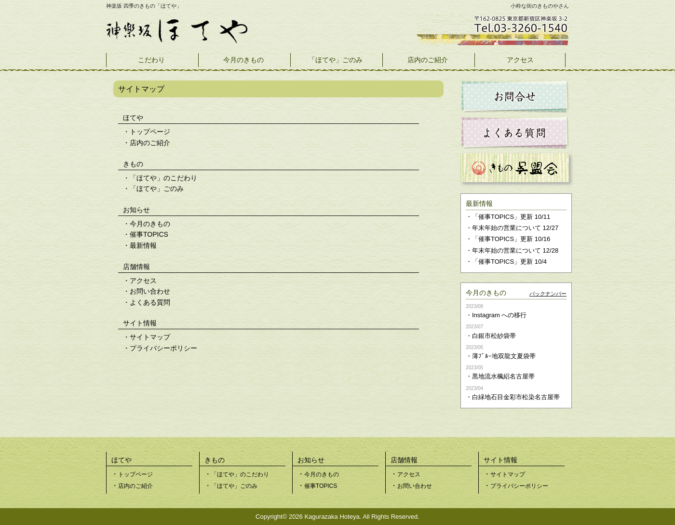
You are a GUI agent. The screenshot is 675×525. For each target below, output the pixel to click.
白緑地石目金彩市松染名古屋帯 (516, 397)
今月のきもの (243, 60)
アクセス (520, 60)
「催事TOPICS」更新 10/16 (511, 238)
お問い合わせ (150, 291)
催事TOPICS (149, 234)
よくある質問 (150, 302)
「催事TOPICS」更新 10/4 (509, 261)
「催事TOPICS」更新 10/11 (511, 216)
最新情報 (143, 245)
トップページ (150, 131)
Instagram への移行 (499, 315)
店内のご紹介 (427, 60)
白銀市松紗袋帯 (494, 335)
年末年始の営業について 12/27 (515, 227)
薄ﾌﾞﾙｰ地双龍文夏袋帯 (504, 356)
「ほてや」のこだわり (163, 178)
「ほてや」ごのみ (336, 60)
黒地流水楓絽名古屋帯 (503, 376)
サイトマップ (150, 337)
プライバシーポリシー (163, 348)
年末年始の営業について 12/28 (515, 250)
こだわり (151, 60)
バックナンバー (548, 293)
